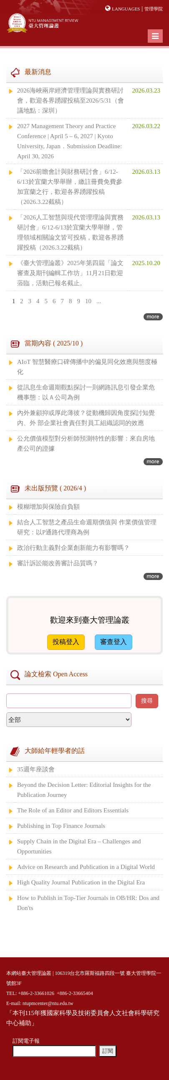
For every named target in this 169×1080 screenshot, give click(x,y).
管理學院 (153, 8)
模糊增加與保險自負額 (48, 506)
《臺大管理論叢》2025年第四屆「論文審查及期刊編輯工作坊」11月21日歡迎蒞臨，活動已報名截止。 (70, 273)
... (98, 301)
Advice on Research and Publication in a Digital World (86, 866)
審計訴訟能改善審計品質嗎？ (57, 563)
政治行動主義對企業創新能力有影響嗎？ (73, 547)
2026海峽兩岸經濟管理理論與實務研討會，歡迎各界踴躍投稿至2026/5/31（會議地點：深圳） (70, 100)
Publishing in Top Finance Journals (61, 825)
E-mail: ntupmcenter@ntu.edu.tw (39, 1003)
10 (88, 301)
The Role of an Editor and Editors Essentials (73, 810)
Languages (126, 8)
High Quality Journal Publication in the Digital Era (81, 882)
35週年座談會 (36, 769)
